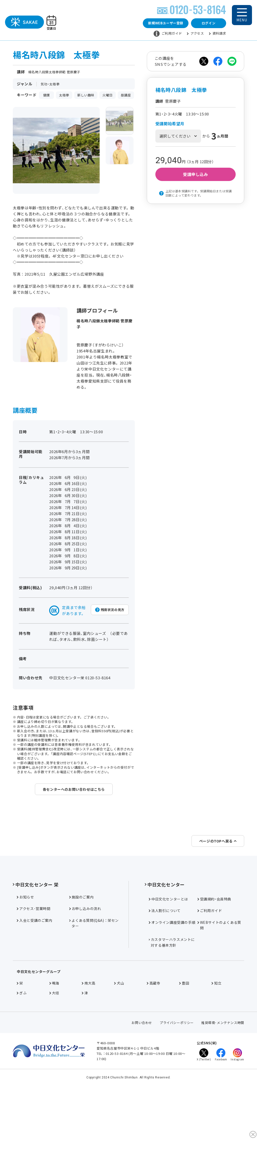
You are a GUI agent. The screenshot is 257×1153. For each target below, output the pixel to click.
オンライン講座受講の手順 (172, 977)
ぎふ (22, 1048)
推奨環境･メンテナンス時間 (222, 1078)
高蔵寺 (153, 1038)
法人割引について (165, 965)
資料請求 (217, 34)
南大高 (88, 1038)
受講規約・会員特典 (214, 954)
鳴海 (54, 1038)
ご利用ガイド (168, 35)
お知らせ (25, 952)
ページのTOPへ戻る (217, 896)
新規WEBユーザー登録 (165, 24)
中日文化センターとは (168, 954)
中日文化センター (165, 940)
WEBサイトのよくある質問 (219, 980)
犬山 (119, 1038)
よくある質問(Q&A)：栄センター (94, 978)
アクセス (195, 34)
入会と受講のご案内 (34, 975)
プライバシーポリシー (177, 1078)
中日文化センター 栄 (35, 940)
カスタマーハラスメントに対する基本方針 (172, 998)
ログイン (208, 24)
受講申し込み (195, 177)
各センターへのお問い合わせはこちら (74, 791)
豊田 (184, 1038)
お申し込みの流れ (85, 963)
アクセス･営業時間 (33, 963)
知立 (216, 1038)
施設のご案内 (81, 952)
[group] (119, 123)
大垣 (54, 1048)
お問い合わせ (142, 1078)
